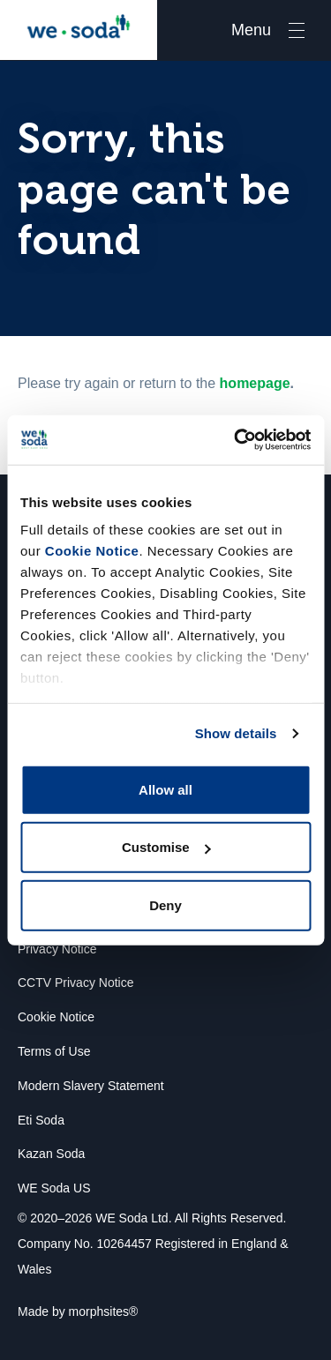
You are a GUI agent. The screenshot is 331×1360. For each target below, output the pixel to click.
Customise (166, 847)
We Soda (78, 30)
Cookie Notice (92, 550)
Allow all (165, 788)
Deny (165, 904)
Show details (236, 733)
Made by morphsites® (78, 1311)
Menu (251, 30)
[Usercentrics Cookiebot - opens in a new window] (236, 440)
